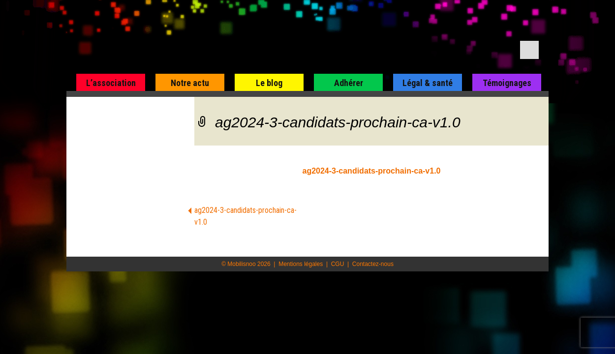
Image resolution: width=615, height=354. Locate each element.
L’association (111, 83)
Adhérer (348, 83)
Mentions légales (300, 264)
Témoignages (507, 83)
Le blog (269, 83)
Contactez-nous (373, 264)
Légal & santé (427, 83)
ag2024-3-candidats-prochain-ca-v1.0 (372, 171)
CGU (337, 264)
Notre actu (190, 83)
